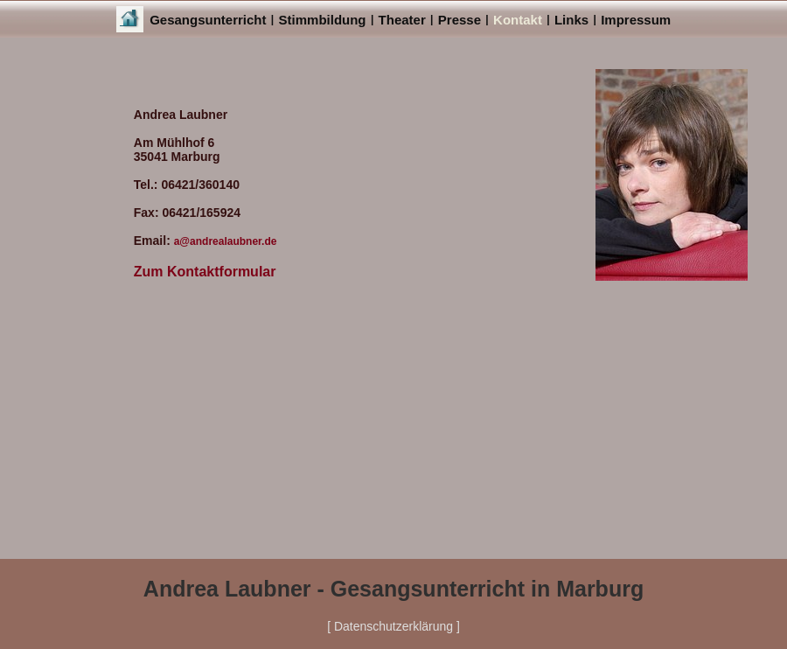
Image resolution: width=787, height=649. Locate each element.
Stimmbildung (322, 19)
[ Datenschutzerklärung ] (393, 626)
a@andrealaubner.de (225, 241)
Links (571, 19)
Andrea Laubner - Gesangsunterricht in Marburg (393, 588)
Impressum (636, 19)
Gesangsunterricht (208, 19)
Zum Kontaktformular (205, 271)
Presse (459, 19)
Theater (402, 19)
